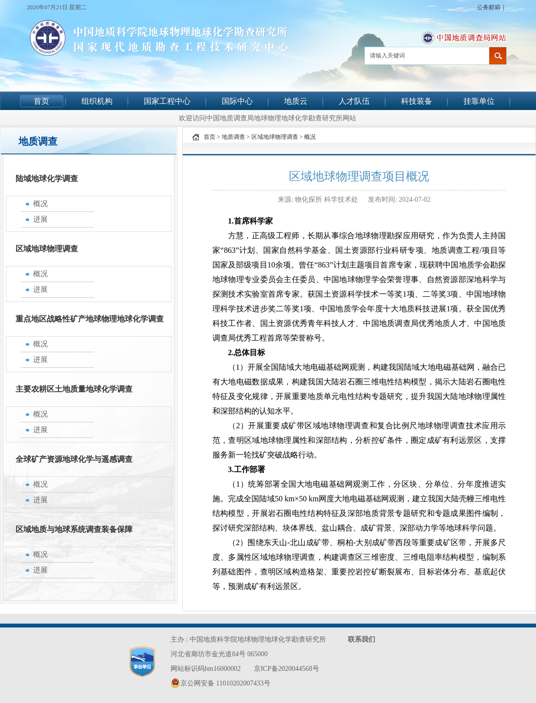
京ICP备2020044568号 (286, 668)
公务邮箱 (488, 7)
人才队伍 (354, 101)
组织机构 (97, 101)
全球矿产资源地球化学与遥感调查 (74, 459)
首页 (41, 101)
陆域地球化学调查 (47, 178)
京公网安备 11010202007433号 (220, 683)
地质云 (295, 101)
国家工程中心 (167, 101)
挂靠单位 (479, 101)
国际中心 (237, 101)
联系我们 (361, 639)
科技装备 (416, 101)
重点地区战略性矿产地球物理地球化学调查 (90, 319)
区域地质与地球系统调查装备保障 (74, 529)
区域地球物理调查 (47, 249)
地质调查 (233, 136)
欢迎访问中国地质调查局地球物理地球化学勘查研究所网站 (267, 118)
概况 (310, 136)
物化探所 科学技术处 (327, 199)
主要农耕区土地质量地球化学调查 (74, 389)
